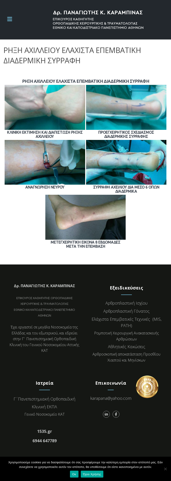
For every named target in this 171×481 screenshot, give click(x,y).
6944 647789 (44, 440)
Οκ (74, 474)
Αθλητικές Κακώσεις (126, 346)
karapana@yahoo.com (110, 398)
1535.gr (44, 431)
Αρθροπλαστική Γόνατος (126, 311)
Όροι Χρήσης (92, 474)
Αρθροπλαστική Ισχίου (126, 303)
